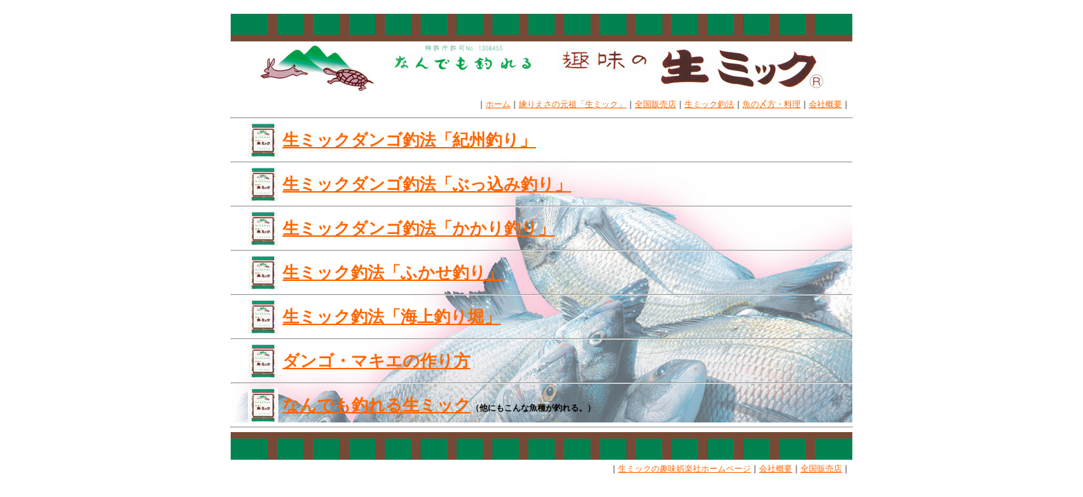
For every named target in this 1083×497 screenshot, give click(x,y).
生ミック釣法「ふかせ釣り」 (392, 272)
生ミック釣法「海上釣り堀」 (391, 316)
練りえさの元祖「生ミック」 (572, 104)
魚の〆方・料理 (771, 104)
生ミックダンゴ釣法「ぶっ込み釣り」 (426, 184)
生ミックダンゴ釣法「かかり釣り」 (418, 228)
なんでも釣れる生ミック (376, 405)
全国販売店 (655, 104)
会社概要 (825, 104)
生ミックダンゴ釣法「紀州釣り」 (409, 139)
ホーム (498, 104)
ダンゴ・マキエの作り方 (376, 360)
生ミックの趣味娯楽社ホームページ (684, 469)
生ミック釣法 (709, 104)
